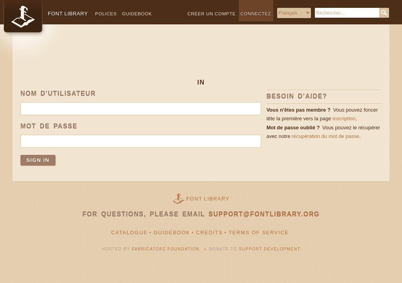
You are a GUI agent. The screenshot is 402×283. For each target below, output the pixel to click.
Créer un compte (212, 13)
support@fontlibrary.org (264, 214)
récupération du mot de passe (325, 136)
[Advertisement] (201, 57)
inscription (344, 118)
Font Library (208, 199)
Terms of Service (258, 232)
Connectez (256, 13)
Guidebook (137, 13)
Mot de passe (48, 126)
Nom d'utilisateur (58, 93)
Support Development (269, 249)
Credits (209, 232)
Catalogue (129, 232)
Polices (106, 13)
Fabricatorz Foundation (165, 249)
